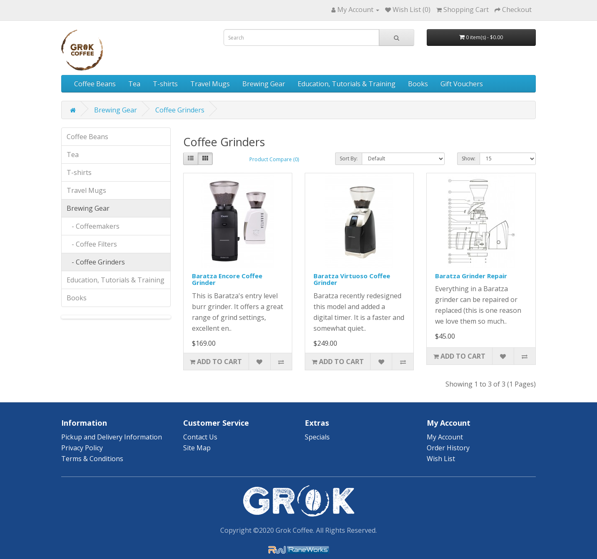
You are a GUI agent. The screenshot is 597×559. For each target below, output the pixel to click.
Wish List (441, 458)
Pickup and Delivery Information (111, 437)
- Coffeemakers (93, 226)
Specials (317, 437)
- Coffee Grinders (96, 262)
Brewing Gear (263, 83)
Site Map (197, 447)
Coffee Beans (95, 83)
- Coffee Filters (92, 244)
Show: (468, 158)
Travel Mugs (210, 83)
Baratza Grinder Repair (471, 276)
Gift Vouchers (461, 83)
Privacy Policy (82, 447)
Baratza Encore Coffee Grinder (227, 279)
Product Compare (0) (274, 159)
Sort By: (349, 158)
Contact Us (200, 437)
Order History (448, 447)
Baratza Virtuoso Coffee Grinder (351, 279)
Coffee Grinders (179, 110)
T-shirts (165, 83)
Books (418, 83)
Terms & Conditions (92, 458)
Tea (134, 83)
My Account (445, 437)
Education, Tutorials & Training (347, 83)
